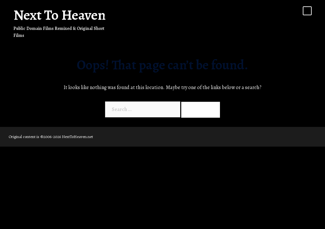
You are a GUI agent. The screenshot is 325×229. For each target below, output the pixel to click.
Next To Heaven (59, 15)
